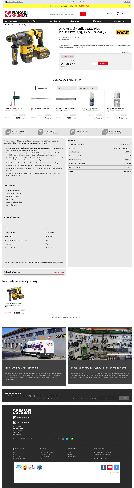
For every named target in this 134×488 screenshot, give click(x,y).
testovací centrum (89, 373)
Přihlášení (127, 2)
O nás (69, 452)
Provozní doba (71, 456)
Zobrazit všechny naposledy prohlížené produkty (67, 317)
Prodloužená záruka (19, 458)
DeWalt (66, 39)
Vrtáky (60, 88)
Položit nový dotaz (58, 272)
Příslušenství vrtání (86, 88)
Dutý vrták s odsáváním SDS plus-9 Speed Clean (13, 109)
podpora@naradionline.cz (15, 2)
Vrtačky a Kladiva (26, 25)
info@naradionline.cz (23, 417)
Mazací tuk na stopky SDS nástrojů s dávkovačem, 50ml (90, 109)
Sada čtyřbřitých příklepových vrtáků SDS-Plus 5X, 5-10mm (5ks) (116, 110)
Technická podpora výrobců (102, 452)
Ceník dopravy (44, 456)
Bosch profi (22, 115)
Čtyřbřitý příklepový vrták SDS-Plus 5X (40, 109)
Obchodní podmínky (46, 452)
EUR (111, 13)
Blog (14, 452)
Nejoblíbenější (42, 88)
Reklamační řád (45, 454)
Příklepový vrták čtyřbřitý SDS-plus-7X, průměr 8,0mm (65, 109)
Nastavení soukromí (100, 458)
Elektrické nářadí (12, 25)
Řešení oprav (17, 456)
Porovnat (127, 52)
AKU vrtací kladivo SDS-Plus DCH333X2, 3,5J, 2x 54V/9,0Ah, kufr (14, 305)
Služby (42, 458)
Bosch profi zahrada (50, 6)
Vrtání (19, 25)
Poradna (15, 454)
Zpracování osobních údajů (102, 454)
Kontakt (69, 454)
